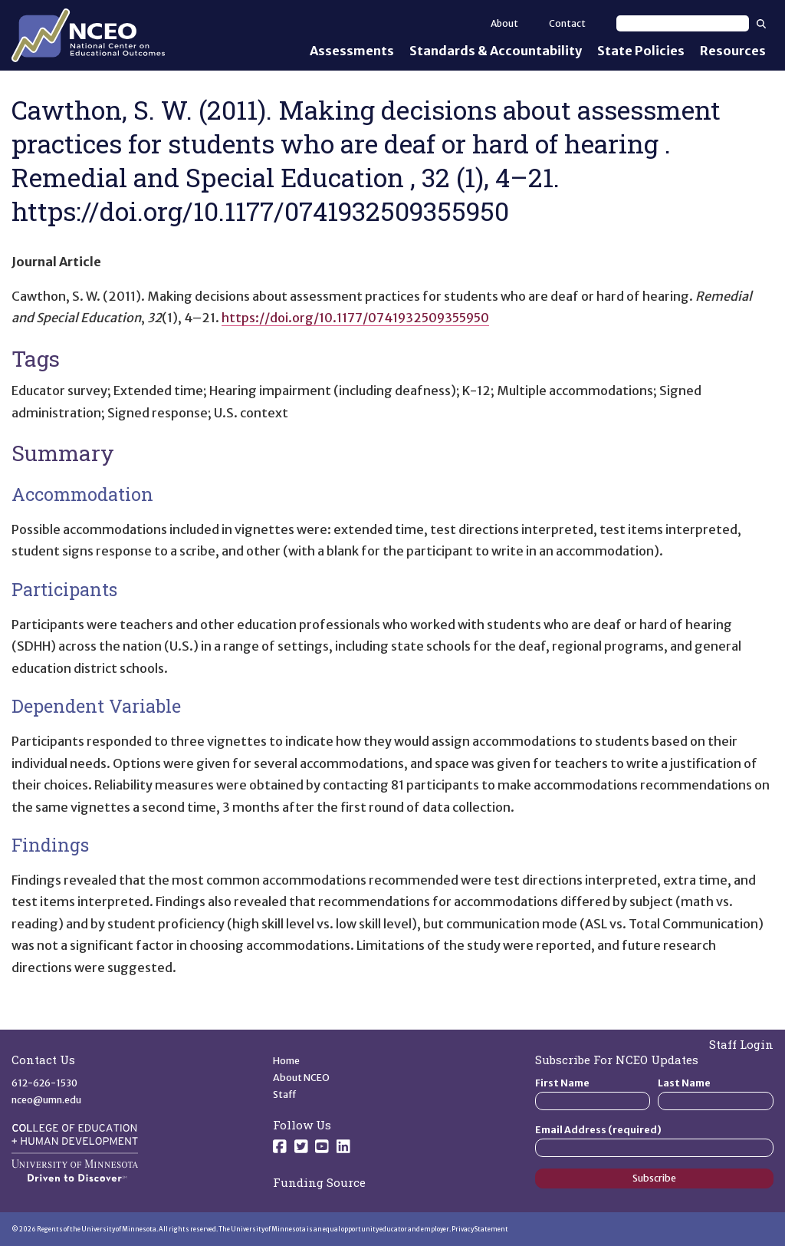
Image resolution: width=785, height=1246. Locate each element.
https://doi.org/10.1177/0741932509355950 (355, 317)
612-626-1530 (44, 1083)
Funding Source (319, 1182)
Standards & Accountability (495, 50)
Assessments (352, 50)
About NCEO (301, 1077)
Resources (733, 50)
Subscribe (654, 1178)
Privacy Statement (480, 1229)
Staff (285, 1094)
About (504, 23)
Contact (567, 23)
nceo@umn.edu (46, 1100)
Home (286, 1060)
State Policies (641, 50)
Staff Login (741, 1044)
